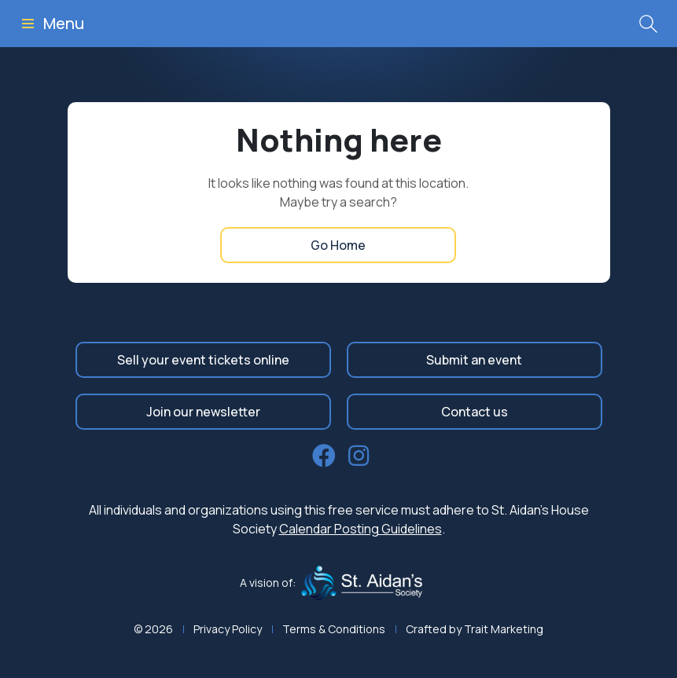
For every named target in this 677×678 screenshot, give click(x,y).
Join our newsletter (203, 411)
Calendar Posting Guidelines (360, 528)
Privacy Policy (227, 628)
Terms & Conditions (333, 628)
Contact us (474, 411)
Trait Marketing (503, 628)
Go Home (338, 245)
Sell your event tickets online (203, 359)
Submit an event (474, 359)
